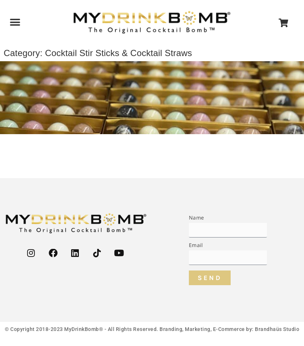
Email (196, 246)
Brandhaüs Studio (277, 329)
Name (196, 218)
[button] (15, 22)
